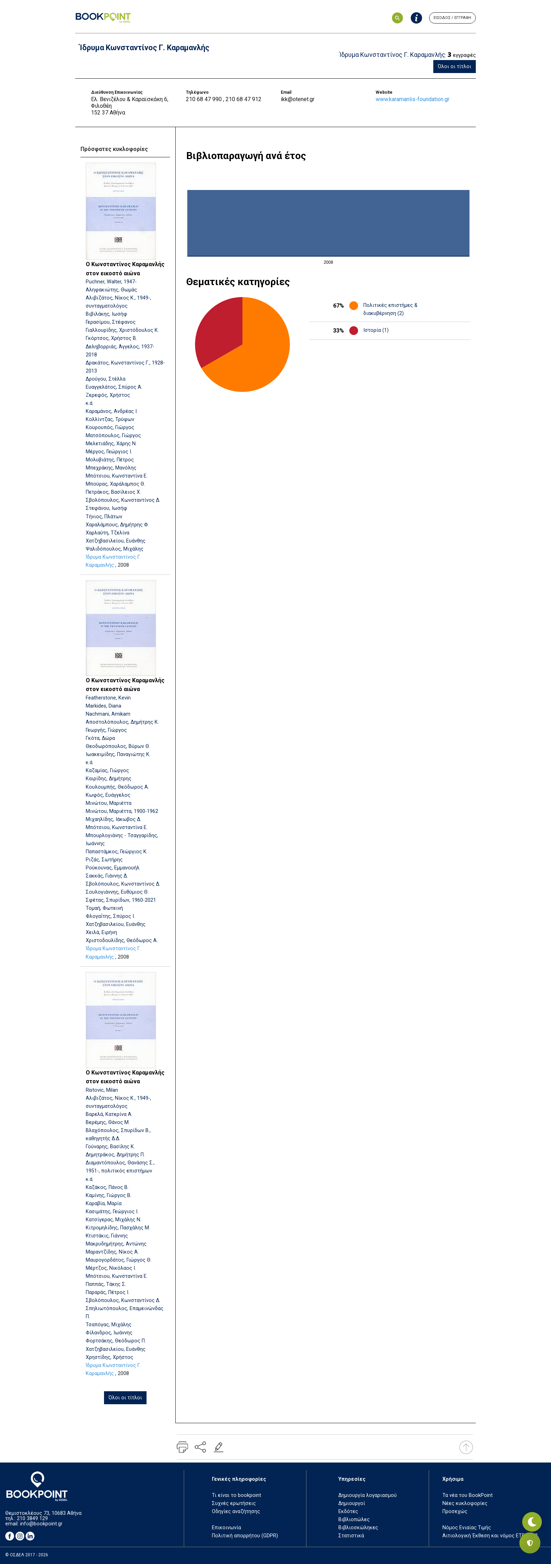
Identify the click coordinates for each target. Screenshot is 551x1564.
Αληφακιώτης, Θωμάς (111, 290)
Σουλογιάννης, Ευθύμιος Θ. (117, 892)
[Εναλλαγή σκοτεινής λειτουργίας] (529, 1518)
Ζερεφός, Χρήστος (108, 395)
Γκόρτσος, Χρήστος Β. (111, 338)
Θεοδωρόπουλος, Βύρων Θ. (118, 746)
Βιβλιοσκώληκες (358, 1528)
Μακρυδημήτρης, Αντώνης (116, 1244)
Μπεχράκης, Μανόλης (111, 468)
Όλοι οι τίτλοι (454, 67)
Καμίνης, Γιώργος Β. (108, 1195)
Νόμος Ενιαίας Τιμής (466, 1528)
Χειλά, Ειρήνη (101, 932)
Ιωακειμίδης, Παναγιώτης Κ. (118, 754)
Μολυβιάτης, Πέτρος (110, 460)
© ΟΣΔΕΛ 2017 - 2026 (26, 1554)
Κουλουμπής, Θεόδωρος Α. (117, 787)
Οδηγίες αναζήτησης (236, 1511)
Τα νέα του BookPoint (467, 1495)
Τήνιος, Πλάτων (104, 517)
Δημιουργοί (351, 1503)
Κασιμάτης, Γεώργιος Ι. (112, 1212)
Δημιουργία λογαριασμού (367, 1495)
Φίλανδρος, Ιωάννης (109, 1333)
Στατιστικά (351, 1536)
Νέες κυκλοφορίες (464, 1503)
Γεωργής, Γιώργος (106, 730)
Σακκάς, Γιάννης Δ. (107, 876)
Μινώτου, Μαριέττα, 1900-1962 (122, 811)
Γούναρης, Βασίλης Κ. (110, 1147)
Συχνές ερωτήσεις (234, 1503)
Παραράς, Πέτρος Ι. (107, 1292)
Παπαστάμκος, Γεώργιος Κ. (117, 852)
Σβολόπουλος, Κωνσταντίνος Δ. (123, 500)
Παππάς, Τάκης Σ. (106, 1284)
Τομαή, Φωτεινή (104, 908)
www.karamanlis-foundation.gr (412, 99)
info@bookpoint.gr (41, 1524)
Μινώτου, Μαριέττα (108, 803)
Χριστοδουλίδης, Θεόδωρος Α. (122, 941)
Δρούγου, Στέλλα (105, 379)
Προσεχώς (454, 1511)
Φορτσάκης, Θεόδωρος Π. (116, 1341)
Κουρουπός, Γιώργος (110, 428)
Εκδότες (348, 1511)
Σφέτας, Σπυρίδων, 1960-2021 (121, 900)
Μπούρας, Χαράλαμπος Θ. (115, 484)
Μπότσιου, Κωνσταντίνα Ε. (117, 476)
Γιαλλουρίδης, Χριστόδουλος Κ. (122, 330)
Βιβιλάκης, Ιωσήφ (106, 314)
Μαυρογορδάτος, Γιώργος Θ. (118, 1260)
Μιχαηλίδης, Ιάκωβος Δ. (113, 819)
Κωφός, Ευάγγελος (108, 795)
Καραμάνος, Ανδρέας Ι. (112, 411)
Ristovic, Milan (102, 1090)
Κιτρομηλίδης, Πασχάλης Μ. (118, 1228)
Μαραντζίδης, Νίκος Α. (112, 1252)
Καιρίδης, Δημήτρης (108, 779)
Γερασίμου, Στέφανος (111, 322)
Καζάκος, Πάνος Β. (107, 1187)
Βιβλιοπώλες (354, 1520)
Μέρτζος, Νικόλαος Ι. (111, 1268)
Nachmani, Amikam (108, 714)
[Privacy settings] (529, 1542)
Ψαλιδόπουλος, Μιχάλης (114, 549)
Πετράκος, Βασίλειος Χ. (113, 492)
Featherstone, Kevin (108, 698)
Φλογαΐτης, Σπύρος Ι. (110, 916)
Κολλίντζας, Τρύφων (110, 419)
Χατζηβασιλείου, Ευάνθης (115, 541)
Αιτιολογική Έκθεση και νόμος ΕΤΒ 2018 (490, 1536)
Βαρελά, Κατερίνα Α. (109, 1114)
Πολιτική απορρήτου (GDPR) (245, 1536)
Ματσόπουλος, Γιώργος (113, 436)
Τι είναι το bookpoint (236, 1495)
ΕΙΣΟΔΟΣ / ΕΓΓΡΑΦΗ (452, 17)
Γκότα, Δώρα (100, 738)
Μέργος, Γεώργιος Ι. (109, 452)
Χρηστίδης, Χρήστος (109, 1357)
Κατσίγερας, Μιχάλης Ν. (113, 1220)
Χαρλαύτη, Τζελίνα (107, 533)
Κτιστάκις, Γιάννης (107, 1236)
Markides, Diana (103, 706)
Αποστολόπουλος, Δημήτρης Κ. (122, 722)
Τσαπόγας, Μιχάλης (108, 1325)
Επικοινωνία (226, 1528)
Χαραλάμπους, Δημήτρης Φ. (117, 525)
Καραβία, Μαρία (104, 1204)
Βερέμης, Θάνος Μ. (108, 1122)
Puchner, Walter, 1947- (111, 282)
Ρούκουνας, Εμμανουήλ (113, 868)
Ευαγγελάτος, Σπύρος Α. (114, 387)
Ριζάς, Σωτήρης (104, 860)
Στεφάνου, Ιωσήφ (106, 508)
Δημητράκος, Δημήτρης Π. (115, 1155)
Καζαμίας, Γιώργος (107, 771)
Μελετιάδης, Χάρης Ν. (111, 444)
